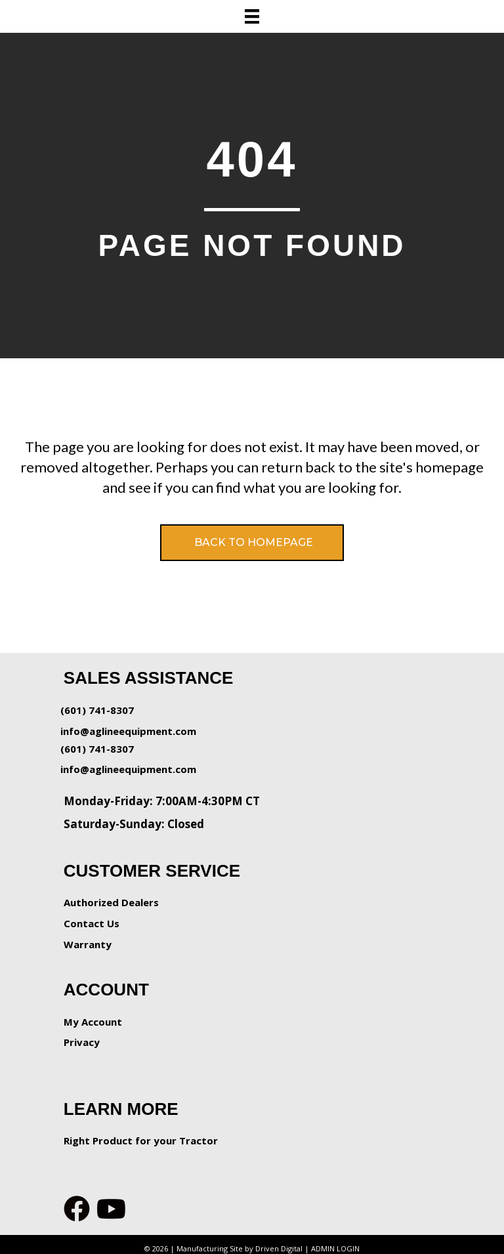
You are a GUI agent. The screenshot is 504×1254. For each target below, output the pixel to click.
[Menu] (252, 16)
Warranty (88, 944)
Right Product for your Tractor (141, 1140)
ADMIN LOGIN (335, 1248)
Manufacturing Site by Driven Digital (240, 1248)
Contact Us (91, 923)
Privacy (82, 1042)
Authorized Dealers (111, 902)
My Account (93, 1021)
